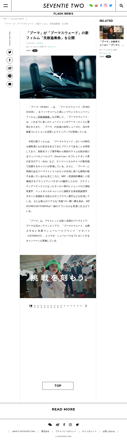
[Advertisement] (58, 347)
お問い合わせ (109, 431)
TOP (57, 386)
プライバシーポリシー (66, 431)
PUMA (40, 43)
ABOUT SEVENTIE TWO (23, 431)
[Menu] (5, 5)
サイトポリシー (89, 431)
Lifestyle (30, 43)
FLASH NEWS (63, 13)
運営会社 (45, 431)
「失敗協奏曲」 (44, 117)
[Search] (121, 5)
